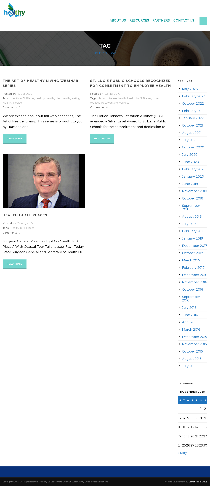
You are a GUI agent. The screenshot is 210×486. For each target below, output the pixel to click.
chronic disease (107, 98)
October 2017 (192, 253)
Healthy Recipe (12, 102)
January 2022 (193, 118)
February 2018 (193, 231)
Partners (161, 20)
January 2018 (192, 238)
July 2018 (189, 224)
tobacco (157, 98)
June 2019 (190, 184)
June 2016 (190, 315)
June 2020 (190, 162)
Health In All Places (22, 98)
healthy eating (71, 98)
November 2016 (194, 282)
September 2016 (191, 298)
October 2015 (192, 351)
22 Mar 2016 (112, 93)
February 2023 (193, 96)
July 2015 (189, 366)
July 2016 (189, 308)
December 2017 (194, 246)
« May (182, 453)
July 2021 (189, 140)
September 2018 (191, 207)
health (122, 98)
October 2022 (193, 104)
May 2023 (190, 89)
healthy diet (53, 98)
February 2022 (193, 111)
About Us (118, 20)
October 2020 (193, 147)
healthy (40, 98)
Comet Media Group (198, 481)
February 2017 (193, 268)
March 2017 (191, 260)
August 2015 (191, 359)
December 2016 (194, 275)
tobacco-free (98, 102)
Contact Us (183, 20)
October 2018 (192, 198)
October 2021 (192, 125)
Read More (14, 138)
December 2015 (194, 337)
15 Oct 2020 (24, 93)
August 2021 (192, 133)
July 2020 (190, 155)
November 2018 (194, 191)
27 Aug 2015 (25, 223)
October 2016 (192, 289)
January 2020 (193, 176)
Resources (139, 20)
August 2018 (192, 217)
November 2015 (194, 344)
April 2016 (190, 322)
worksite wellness (118, 102)
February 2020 (194, 169)
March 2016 (191, 330)
